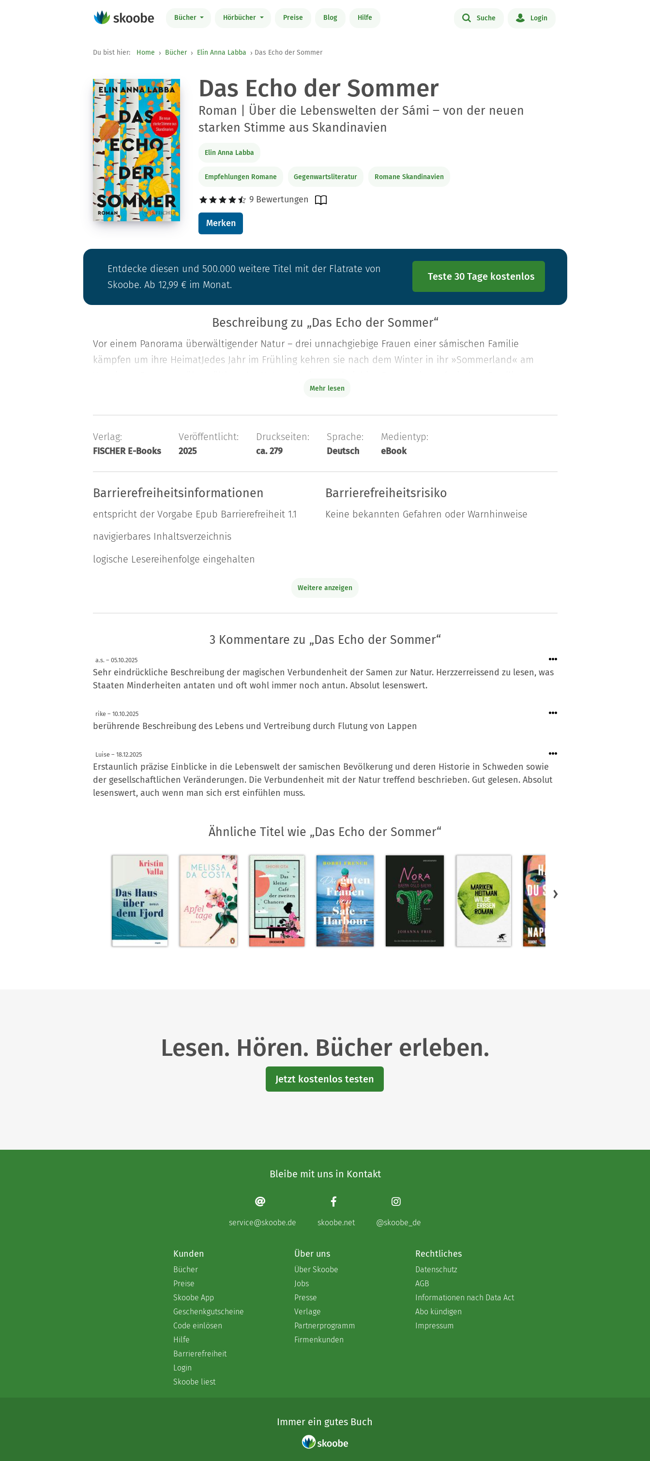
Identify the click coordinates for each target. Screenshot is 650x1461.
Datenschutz (436, 1269)
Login (531, 17)
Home (145, 52)
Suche (479, 17)
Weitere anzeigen (325, 588)
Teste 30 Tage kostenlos (481, 276)
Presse (305, 1297)
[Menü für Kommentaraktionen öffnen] (553, 659)
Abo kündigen (438, 1311)
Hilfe (365, 18)
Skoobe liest (194, 1381)
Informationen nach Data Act (464, 1297)
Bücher (186, 18)
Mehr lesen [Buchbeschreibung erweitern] (327, 388)
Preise (293, 18)
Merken (221, 223)
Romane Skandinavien (409, 177)
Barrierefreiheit (200, 1353)
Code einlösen (197, 1325)
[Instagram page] (398, 1211)
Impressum (434, 1325)
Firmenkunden (319, 1339)
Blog (330, 18)
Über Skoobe (316, 1269)
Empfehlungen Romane (241, 177)
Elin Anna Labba (221, 52)
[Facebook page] (336, 1211)
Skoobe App (193, 1297)
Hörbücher (240, 18)
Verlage (307, 1311)
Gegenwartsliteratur (325, 177)
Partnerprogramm (324, 1325)
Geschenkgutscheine (208, 1311)
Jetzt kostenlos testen (324, 1079)
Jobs (301, 1283)
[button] (555, 893)
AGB (422, 1283)
